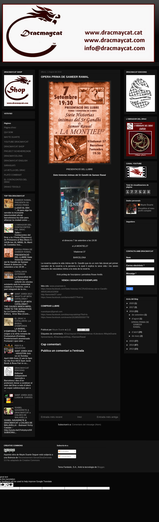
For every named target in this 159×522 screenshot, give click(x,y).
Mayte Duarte (146, 205)
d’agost (136, 319)
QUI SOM (8, 132)
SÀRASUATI (10, 165)
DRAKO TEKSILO (12, 187)
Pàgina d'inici (10, 127)
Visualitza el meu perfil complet (146, 209)
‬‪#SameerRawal (78, 337)
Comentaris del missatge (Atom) (86, 425)
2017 (131, 307)
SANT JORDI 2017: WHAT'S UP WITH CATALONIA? (24, 296)
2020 (131, 303)
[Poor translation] (9, 485)
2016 (131, 311)
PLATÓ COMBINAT (13, 175)
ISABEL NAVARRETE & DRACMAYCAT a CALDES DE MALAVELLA (23, 413)
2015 (131, 341)
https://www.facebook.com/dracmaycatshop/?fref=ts (64, 314)
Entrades (64, 451)
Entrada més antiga (107, 417)
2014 (131, 345)
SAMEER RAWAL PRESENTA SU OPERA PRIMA (23, 202)
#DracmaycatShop (62, 337)
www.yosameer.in (58, 286)
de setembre (138, 315)
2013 (131, 349)
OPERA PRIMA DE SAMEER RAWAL (140, 324)
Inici (79, 417)
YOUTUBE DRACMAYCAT (16, 142)
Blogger (100, 467)
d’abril (135, 332)
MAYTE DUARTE (12, 137)
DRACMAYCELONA (13, 156)
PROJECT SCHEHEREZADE (17, 151)
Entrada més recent (51, 417)
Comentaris (65, 456)
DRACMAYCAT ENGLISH (15, 161)
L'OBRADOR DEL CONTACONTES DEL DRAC (23, 227)
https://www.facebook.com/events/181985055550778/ (65, 317)
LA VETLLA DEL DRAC (14, 170)
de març (136, 336)
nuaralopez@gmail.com (51, 312)
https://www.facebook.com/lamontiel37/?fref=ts (62, 297)
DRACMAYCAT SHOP (14, 146)
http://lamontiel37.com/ (51, 294)
